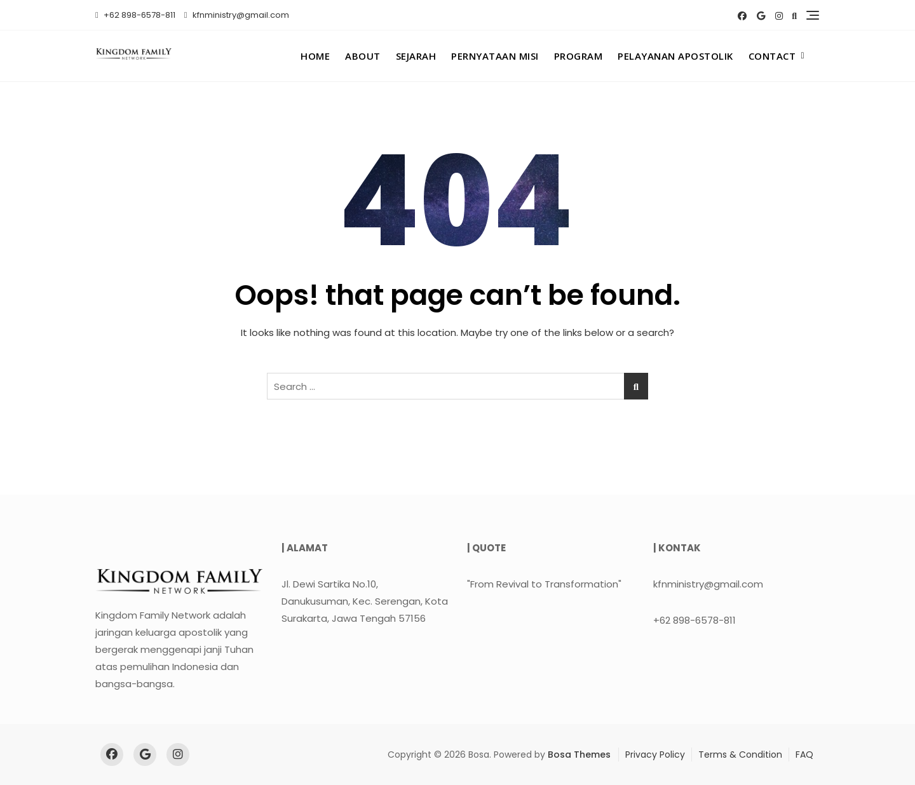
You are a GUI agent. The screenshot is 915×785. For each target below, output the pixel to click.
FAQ (804, 754)
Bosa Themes (579, 754)
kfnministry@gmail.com (236, 15)
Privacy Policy (655, 754)
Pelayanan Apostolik (675, 56)
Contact (772, 56)
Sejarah (416, 56)
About (363, 56)
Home (315, 56)
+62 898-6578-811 (135, 15)
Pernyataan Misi (495, 56)
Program (578, 56)
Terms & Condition (740, 754)
